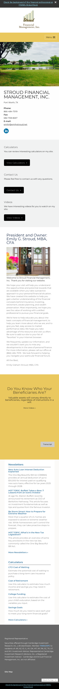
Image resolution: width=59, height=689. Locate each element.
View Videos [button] (13, 218)
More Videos (29, 408)
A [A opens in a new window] (44, 646)
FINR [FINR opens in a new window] (42, 646)
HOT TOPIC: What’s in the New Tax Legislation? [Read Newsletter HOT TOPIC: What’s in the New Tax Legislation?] (26, 533)
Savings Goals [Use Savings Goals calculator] (15, 607)
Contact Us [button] (13, 190)
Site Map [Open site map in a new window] (9, 672)
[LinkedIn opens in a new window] (6, 131)
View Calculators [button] (16, 163)
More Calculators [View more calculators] (17, 620)
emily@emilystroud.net (15, 124)
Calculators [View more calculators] (15, 562)
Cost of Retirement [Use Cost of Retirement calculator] (18, 581)
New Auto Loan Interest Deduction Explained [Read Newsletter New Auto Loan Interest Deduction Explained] (26, 470)
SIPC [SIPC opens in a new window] (48, 646)
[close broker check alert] (56, 2)
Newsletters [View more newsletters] (15, 464)
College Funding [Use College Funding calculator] (16, 594)
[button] (51, 37)
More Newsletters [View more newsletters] (18, 552)
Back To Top (49, 680)
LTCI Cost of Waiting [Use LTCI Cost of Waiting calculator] (18, 567)
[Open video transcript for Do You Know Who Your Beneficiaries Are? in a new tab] (48, 444)
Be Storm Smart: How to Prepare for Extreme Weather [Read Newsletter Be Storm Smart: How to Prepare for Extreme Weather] (26, 512)
